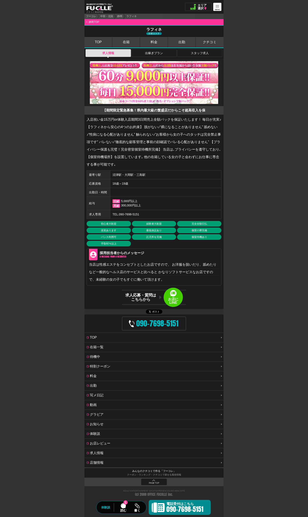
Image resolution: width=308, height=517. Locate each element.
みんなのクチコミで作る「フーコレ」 (154, 471)
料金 (154, 42)
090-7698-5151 (129, 214)
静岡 (119, 16)
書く (137, 510)
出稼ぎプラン (154, 53)
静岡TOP (94, 22)
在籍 (126, 42)
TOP (98, 42)
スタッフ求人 (200, 53)
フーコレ (91, 16)
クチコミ (209, 42)
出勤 (181, 42)
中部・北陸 (106, 16)
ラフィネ (131, 16)
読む (123, 510)
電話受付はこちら (184, 508)
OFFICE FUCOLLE (157, 494)
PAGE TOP (154, 483)
